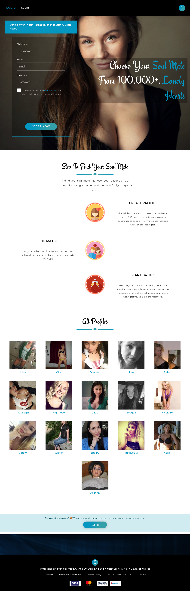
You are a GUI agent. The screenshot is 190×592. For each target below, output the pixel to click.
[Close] (95, 525)
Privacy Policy (94, 575)
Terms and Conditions (70, 575)
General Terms (51, 90)
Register (11, 7)
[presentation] (41, 106)
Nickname (22, 44)
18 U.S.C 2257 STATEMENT (119, 575)
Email (20, 59)
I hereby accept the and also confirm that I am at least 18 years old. (43, 92)
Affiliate (142, 575)
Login (25, 7)
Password (22, 75)
